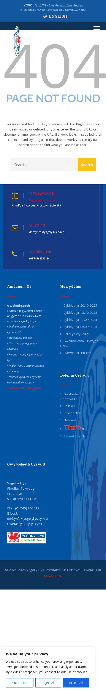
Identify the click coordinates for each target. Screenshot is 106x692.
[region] (47, 669)
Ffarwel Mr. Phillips (77, 353)
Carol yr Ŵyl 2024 (76, 334)
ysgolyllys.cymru (32, 523)
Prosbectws (72, 413)
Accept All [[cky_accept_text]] (76, 683)
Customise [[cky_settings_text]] (19, 683)
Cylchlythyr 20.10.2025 (80, 305)
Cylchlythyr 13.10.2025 (80, 312)
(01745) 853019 (27, 508)
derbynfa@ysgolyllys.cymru (27, 518)
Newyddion (71, 420)
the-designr (53, 576)
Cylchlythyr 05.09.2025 (80, 326)
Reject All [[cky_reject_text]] (48, 683)
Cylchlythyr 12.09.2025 (80, 319)
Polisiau (69, 406)
